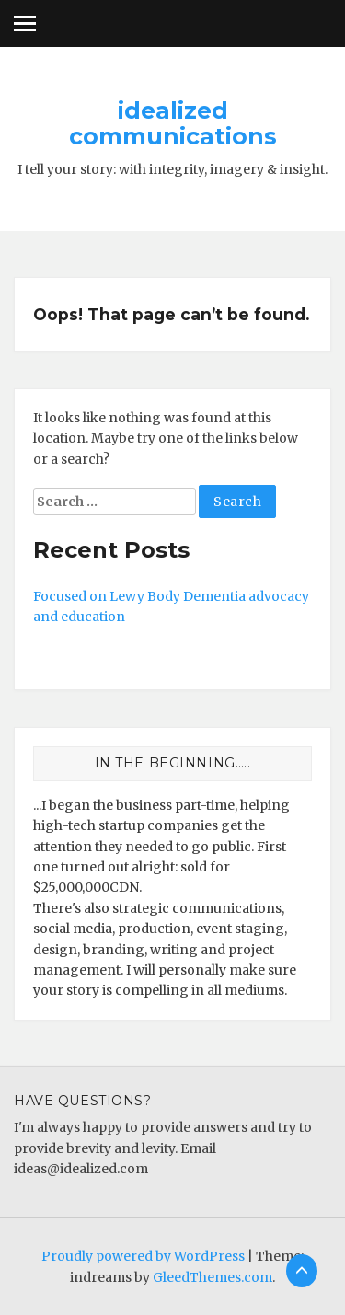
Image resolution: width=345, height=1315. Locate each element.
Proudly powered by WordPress (143, 1256)
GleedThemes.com (212, 1277)
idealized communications (173, 123)
